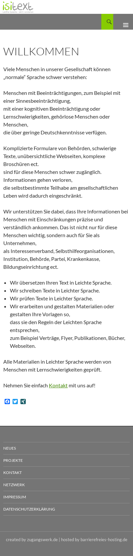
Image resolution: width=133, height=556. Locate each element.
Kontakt (58, 385)
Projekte (13, 460)
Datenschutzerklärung (29, 509)
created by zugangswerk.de (32, 539)
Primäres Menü (123, 22)
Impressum (14, 496)
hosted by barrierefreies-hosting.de (94, 539)
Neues (9, 448)
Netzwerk (14, 484)
